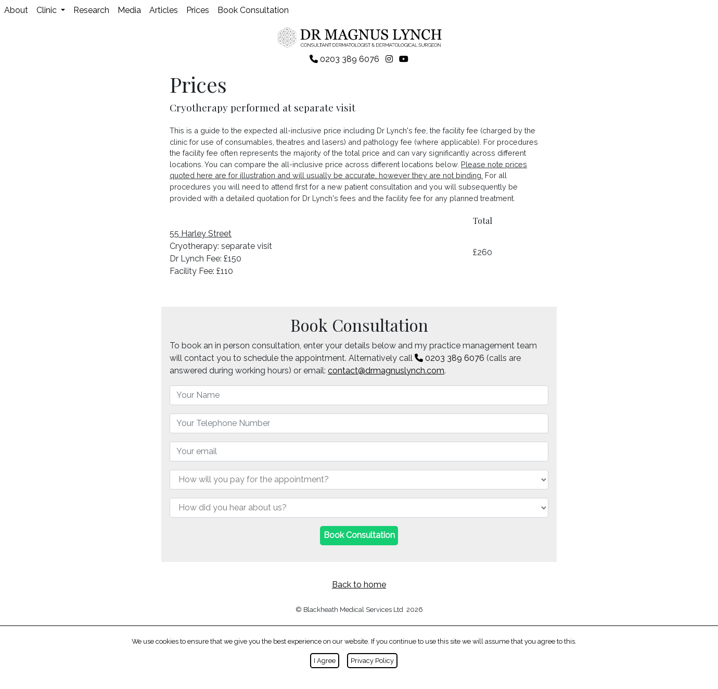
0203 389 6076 (449, 358)
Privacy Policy (372, 661)
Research (91, 10)
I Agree (325, 661)
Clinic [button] (47, 10)
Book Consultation (253, 10)
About (16, 10)
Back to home (359, 585)
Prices (197, 10)
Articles (163, 10)
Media (129, 10)
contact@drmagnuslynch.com (386, 370)
